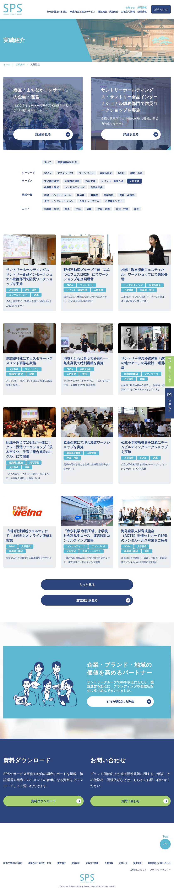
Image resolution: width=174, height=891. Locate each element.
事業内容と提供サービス (82, 11)
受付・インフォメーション (59, 201)
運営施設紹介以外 (67, 162)
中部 (78, 209)
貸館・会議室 (127, 195)
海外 (136, 209)
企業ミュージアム (89, 201)
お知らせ (130, 7)
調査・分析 (136, 173)
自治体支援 (97, 187)
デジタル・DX (65, 173)
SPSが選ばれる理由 (57, 11)
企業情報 (142, 11)
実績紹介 (76, 863)
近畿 (89, 209)
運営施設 (61, 863)
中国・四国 (104, 209)
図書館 (94, 195)
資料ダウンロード (43, 801)
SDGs (47, 173)
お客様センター (114, 201)
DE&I (121, 173)
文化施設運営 (51, 181)
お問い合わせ (161, 9)
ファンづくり (86, 173)
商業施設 (109, 195)
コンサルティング (74, 187)
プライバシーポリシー (160, 870)
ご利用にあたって (138, 870)
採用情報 (142, 7)
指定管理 (90, 181)
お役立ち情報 (128, 11)
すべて (47, 162)
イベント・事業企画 (112, 181)
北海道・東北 (51, 209)
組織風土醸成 (51, 187)
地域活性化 (106, 173)
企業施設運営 (72, 181)
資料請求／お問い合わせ (159, 863)
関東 (67, 209)
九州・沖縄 (122, 209)
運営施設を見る (87, 600)
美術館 (80, 195)
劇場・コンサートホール (57, 195)
